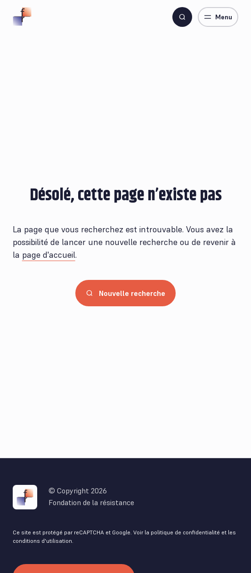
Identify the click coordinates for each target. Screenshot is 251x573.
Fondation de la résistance (91, 502)
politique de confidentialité (185, 532)
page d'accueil (48, 254)
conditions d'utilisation (42, 540)
